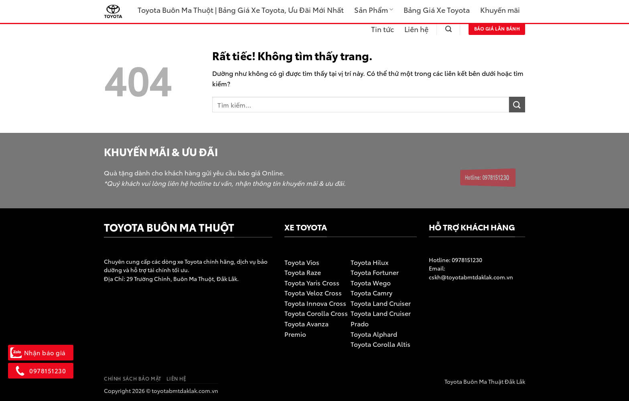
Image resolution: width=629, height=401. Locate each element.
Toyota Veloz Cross (313, 292)
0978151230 (466, 259)
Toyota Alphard (374, 333)
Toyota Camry (371, 292)
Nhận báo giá (41, 352)
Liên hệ (416, 29)
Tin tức (382, 29)
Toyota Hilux (370, 262)
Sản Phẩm (373, 9)
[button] (448, 29)
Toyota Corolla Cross (316, 313)
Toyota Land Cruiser (381, 302)
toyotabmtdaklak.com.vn (185, 390)
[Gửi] (517, 104)
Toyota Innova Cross (315, 302)
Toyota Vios (301, 262)
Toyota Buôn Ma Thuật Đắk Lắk (484, 381)
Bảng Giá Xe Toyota (437, 9)
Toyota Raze (302, 272)
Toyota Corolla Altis (380, 343)
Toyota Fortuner (375, 272)
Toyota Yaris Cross (311, 282)
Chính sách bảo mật (132, 378)
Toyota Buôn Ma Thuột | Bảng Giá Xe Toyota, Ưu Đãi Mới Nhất (241, 9)
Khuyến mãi (500, 9)
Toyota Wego (371, 282)
